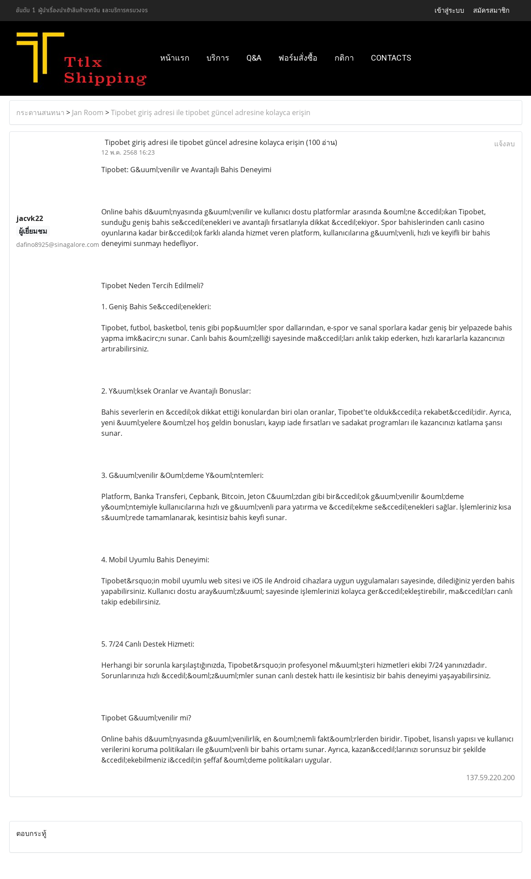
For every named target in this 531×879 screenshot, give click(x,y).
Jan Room (87, 112)
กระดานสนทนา (40, 112)
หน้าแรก (174, 57)
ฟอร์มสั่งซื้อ (297, 57)
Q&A (253, 57)
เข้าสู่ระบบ (449, 10)
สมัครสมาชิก (491, 10)
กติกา (344, 57)
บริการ (218, 57)
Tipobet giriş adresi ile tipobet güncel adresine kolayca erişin (210, 112)
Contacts (391, 57)
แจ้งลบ (504, 143)
